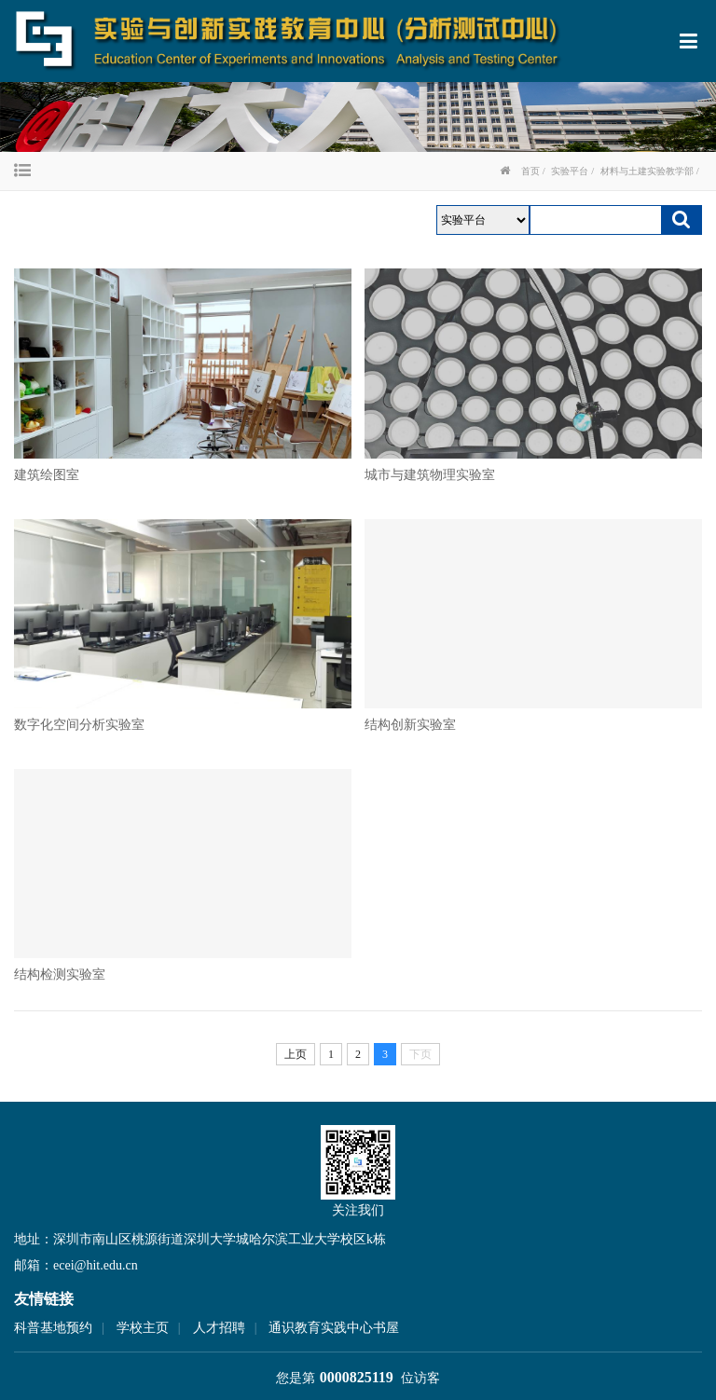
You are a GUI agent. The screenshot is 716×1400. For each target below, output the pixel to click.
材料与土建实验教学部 (647, 171)
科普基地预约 (53, 1328)
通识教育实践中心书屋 (333, 1328)
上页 (295, 1054)
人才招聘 (219, 1328)
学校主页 (143, 1328)
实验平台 (569, 171)
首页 (530, 171)
